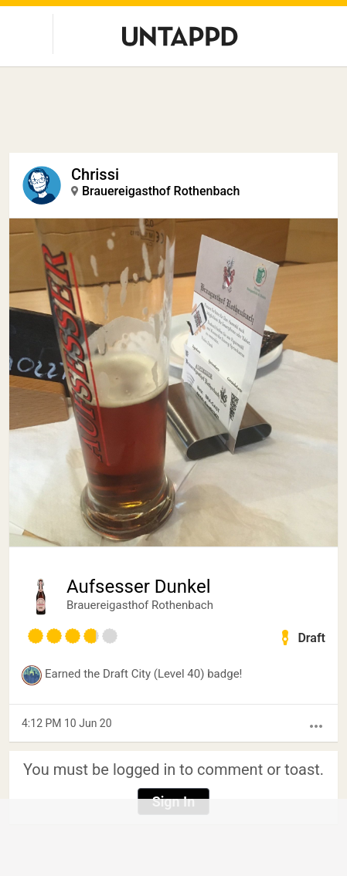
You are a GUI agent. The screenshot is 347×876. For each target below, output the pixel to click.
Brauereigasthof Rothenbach (161, 191)
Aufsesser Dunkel (138, 586)
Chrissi (95, 174)
